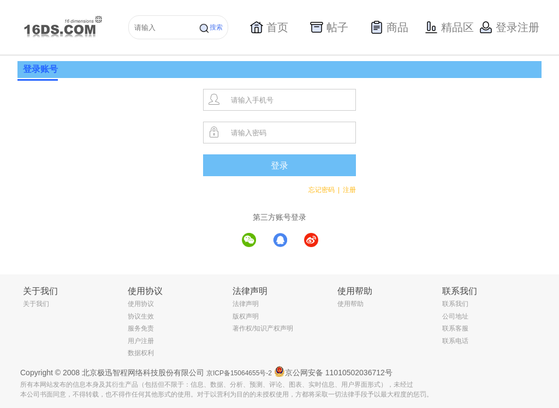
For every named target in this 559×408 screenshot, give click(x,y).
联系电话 (455, 341)
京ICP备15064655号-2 (239, 373)
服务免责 (141, 328)
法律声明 (246, 304)
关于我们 (36, 304)
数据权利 (141, 353)
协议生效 (141, 316)
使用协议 (141, 304)
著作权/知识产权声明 (263, 328)
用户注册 (141, 341)
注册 (349, 190)
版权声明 (246, 316)
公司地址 (455, 316)
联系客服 (455, 328)
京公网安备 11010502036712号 (333, 371)
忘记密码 (324, 190)
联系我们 (455, 304)
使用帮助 (350, 304)
